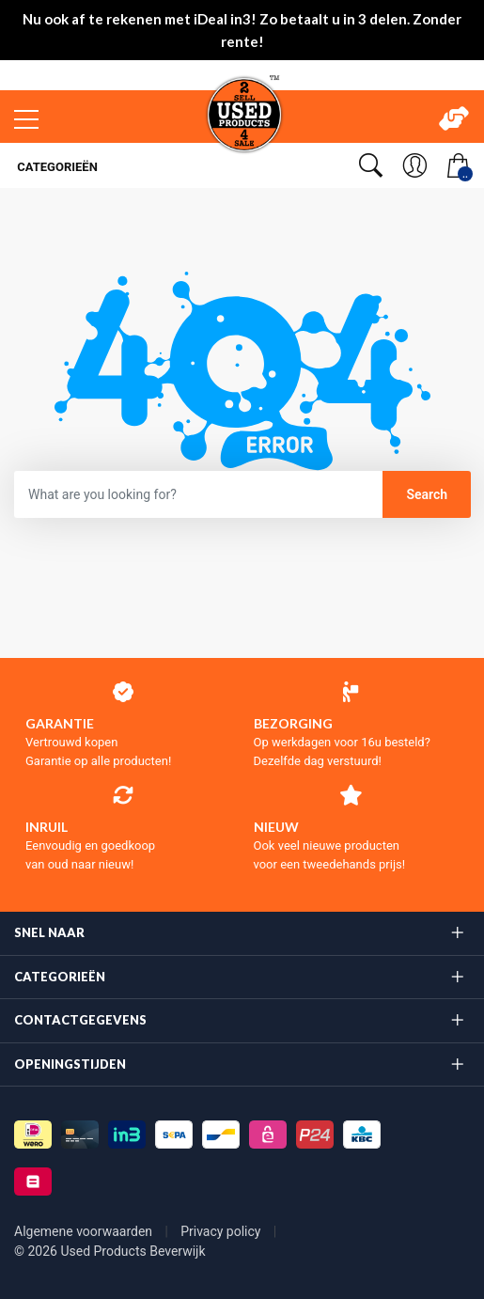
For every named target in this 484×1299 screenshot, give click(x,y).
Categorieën (56, 167)
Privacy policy (222, 1231)
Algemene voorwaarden (85, 1231)
